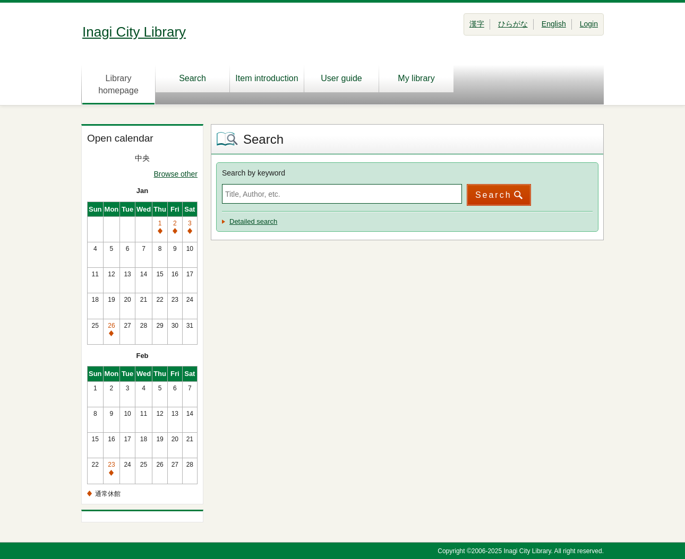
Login (589, 24)
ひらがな (513, 24)
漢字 (476, 24)
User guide (341, 78)
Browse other (176, 174)
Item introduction (266, 78)
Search (192, 78)
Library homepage (118, 84)
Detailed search (253, 221)
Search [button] (493, 194)
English (554, 24)
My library (416, 78)
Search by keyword (253, 173)
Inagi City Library (134, 32)
